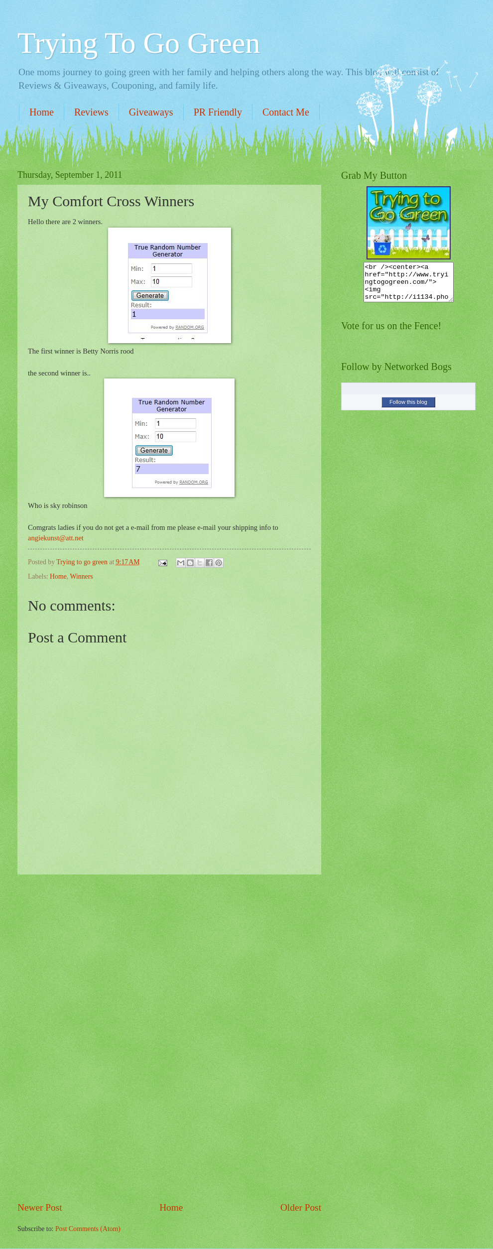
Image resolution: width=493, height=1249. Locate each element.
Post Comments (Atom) (88, 1229)
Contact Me (285, 112)
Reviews (91, 112)
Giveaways (151, 112)
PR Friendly (218, 112)
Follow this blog (408, 409)
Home (41, 112)
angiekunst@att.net (56, 538)
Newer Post (39, 1207)
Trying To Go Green (138, 42)
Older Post (300, 1207)
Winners (81, 576)
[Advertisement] (169, 1037)
